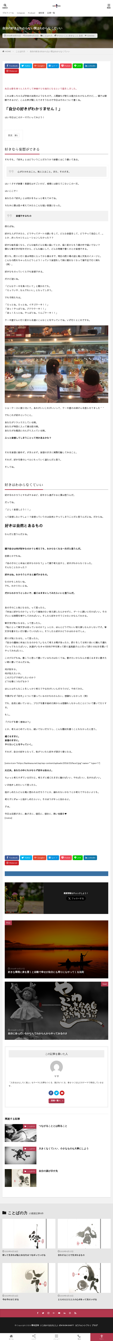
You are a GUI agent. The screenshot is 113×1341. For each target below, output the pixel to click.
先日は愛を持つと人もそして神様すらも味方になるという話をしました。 (41, 88)
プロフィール (8, 13)
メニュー (56, 1337)
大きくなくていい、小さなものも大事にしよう (64, 1148)
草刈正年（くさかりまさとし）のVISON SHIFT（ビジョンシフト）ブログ (64, 1325)
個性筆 (41, 13)
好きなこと (73, 35)
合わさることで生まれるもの (71, 1255)
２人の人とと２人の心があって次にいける (77, 1300)
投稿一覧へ (55, 1100)
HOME (8, 51)
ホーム (11, 1337)
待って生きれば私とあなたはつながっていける (24, 1255)
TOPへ (101, 1337)
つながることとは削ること (53, 1125)
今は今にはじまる (10, 1300)
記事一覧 (51, 13)
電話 (79, 1337)
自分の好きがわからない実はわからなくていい (50, 51)
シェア (34, 1337)
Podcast (31, 13)
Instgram (21, 13)
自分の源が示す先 (48, 1170)
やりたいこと (62, 35)
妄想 (81, 35)
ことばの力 (47, 35)
